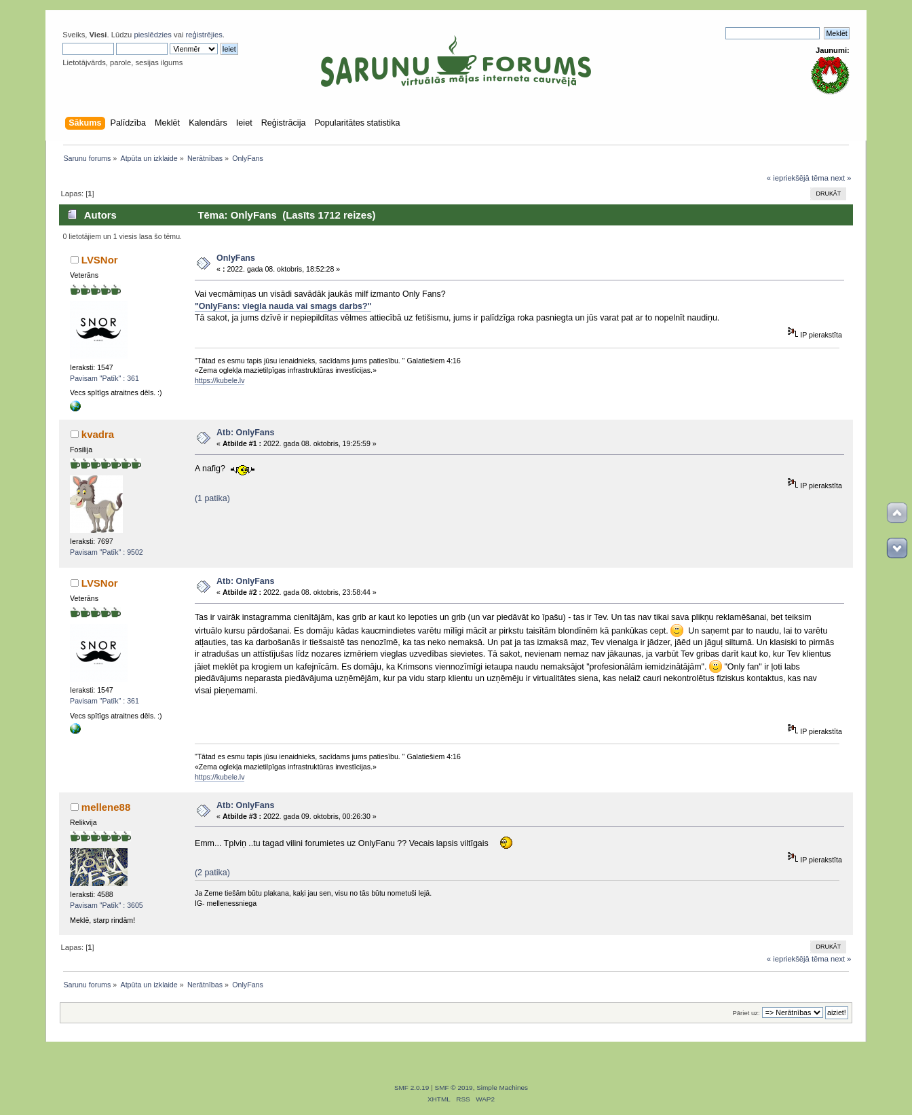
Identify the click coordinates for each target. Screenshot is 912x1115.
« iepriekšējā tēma (798, 178)
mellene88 (105, 807)
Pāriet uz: (745, 1013)
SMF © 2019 (454, 1087)
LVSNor (99, 260)
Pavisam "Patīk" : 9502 (106, 552)
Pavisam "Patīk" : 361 (104, 378)
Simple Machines (502, 1087)
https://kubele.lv (220, 380)
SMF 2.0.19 (412, 1087)
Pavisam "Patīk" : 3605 (106, 905)
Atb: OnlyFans (245, 432)
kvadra (97, 434)
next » (841, 178)
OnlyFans (235, 258)
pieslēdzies (153, 35)
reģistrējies (204, 35)
